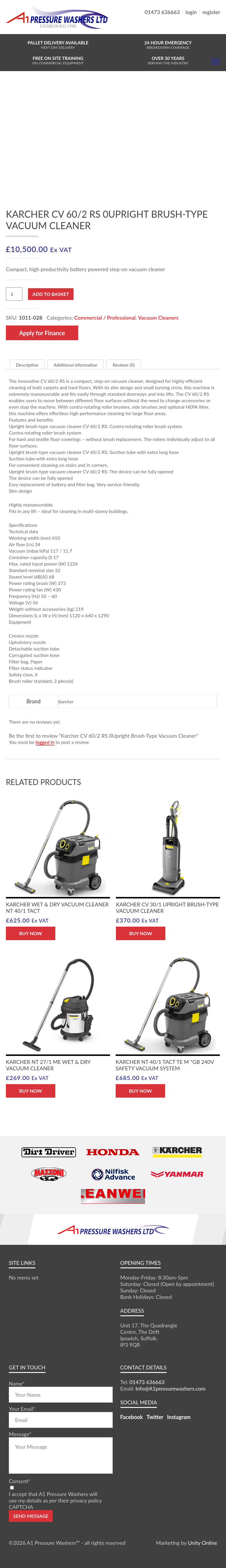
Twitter (155, 1417)
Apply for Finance (42, 332)
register (211, 12)
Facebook (131, 1417)
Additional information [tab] (75, 365)
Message (20, 1434)
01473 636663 (162, 12)
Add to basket (50, 294)
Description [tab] (27, 365)
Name (17, 1383)
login (191, 12)
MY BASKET (198, 26)
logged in (45, 742)
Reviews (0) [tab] (124, 365)
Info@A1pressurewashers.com (170, 1388)
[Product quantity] (14, 294)
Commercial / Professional (104, 317)
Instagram (178, 1417)
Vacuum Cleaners (158, 317)
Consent (19, 1481)
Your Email (22, 1409)
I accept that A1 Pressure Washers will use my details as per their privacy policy (55, 1497)
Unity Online (202, 1543)
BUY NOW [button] (30, 933)
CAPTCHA (21, 1507)
